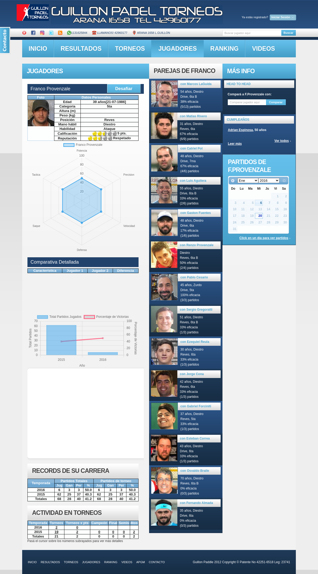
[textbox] (251, 33)
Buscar (288, 32)
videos (263, 48)
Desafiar (123, 88)
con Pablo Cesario (194, 277)
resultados (81, 48)
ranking (224, 48)
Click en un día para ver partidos (263, 238)
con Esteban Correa (195, 438)
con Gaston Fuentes (196, 213)
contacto (157, 562)
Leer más (235, 144)
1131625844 (77, 32)
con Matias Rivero (193, 116)
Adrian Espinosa (240, 130)
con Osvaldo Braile (195, 471)
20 (260, 216)
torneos (130, 48)
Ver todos (281, 141)
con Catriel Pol (192, 148)
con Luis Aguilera (193, 181)
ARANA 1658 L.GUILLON (151, 32)
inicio (38, 48)
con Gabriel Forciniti (196, 406)
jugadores (177, 48)
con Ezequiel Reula (195, 342)
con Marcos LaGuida (196, 84)
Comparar (276, 102)
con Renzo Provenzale (196, 245)
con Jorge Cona (192, 374)
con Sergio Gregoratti (196, 309)
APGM (140, 562)
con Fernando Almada (196, 503)
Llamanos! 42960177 (109, 32)
